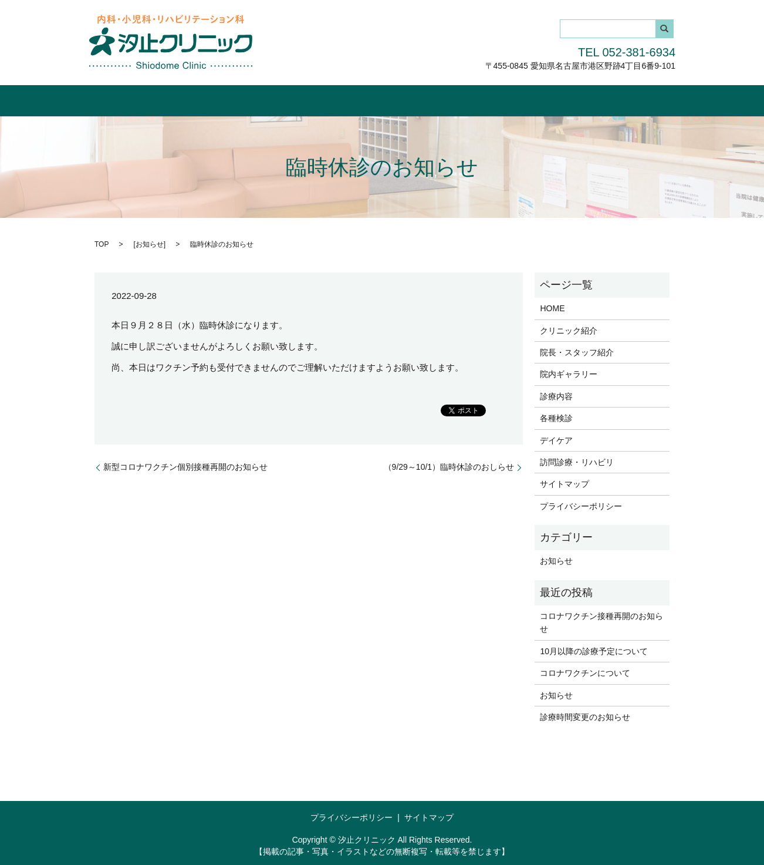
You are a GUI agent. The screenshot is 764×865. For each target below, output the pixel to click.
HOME (132, 98)
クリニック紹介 (193, 98)
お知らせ (150, 243)
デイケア (534, 98)
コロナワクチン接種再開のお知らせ (601, 622)
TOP (101, 243)
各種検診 (481, 98)
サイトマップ (564, 483)
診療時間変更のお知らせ (585, 716)
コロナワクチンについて (585, 672)
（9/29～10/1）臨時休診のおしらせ (449, 466)
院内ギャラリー (364, 98)
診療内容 (429, 98)
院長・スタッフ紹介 (279, 98)
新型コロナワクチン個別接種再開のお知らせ (185, 466)
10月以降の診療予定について (594, 650)
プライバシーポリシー (581, 505)
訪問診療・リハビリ (607, 98)
